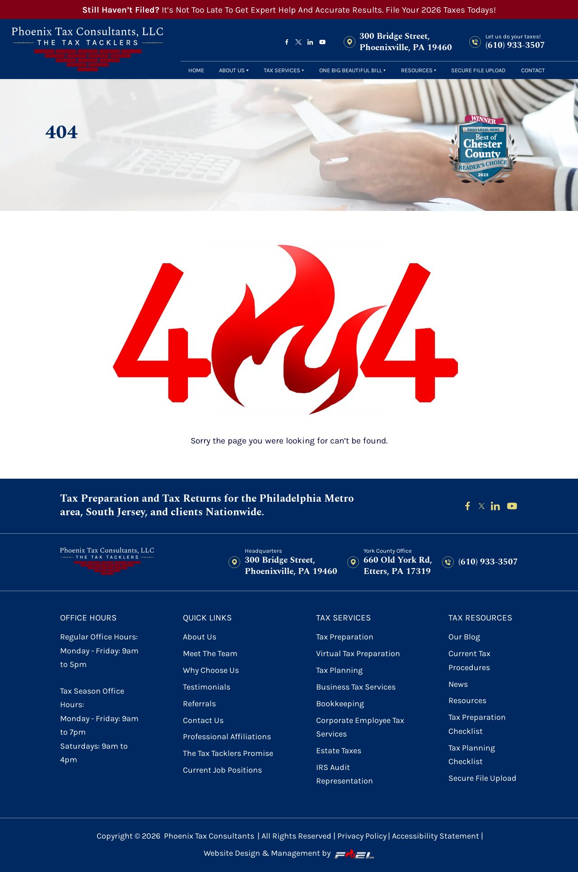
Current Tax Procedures (469, 660)
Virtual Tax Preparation (358, 653)
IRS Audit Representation (344, 774)
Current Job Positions (222, 770)
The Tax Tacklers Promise (228, 753)
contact (533, 70)
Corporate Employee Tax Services (360, 727)
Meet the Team (210, 653)
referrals (199, 704)
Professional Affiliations (227, 736)
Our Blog (464, 637)
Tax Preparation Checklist (477, 724)
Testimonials (206, 687)
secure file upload (478, 70)
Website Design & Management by (289, 854)
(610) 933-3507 (515, 45)
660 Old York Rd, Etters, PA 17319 (398, 566)
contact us (203, 720)
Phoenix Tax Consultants (209, 836)
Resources (417, 70)
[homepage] (88, 49)
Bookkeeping (340, 704)
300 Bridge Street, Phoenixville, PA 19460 (405, 42)
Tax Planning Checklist (471, 754)
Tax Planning (339, 670)
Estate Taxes (338, 750)
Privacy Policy (362, 836)
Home (196, 70)
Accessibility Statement (435, 836)
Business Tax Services (356, 687)
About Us (232, 70)
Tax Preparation (344, 637)
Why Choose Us (211, 670)
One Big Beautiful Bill (350, 70)
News (458, 684)
